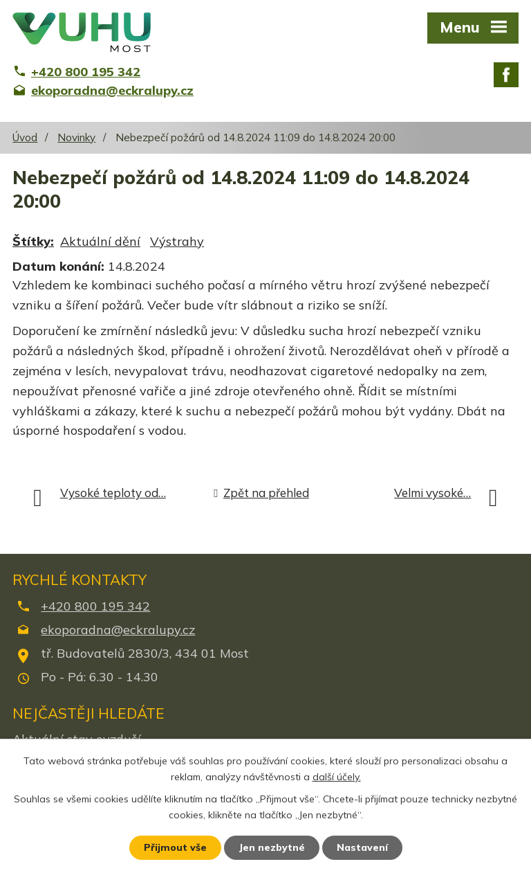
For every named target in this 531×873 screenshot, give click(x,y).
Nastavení (362, 847)
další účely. (337, 777)
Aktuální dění (100, 241)
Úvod (24, 137)
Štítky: (33, 241)
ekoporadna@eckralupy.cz (118, 630)
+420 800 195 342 (95, 606)
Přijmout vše (175, 847)
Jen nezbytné (272, 847)
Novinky (76, 137)
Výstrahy (177, 241)
